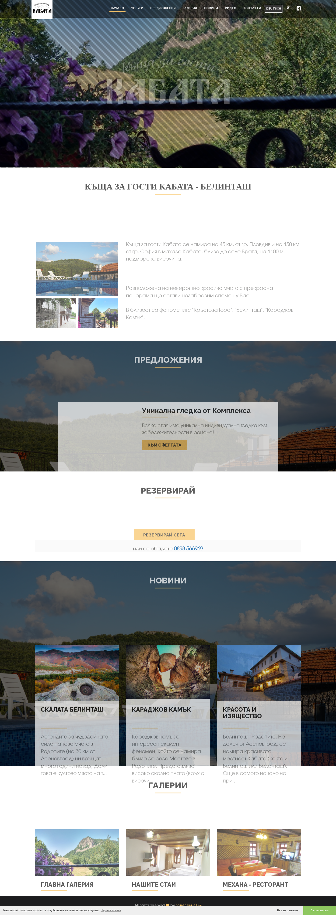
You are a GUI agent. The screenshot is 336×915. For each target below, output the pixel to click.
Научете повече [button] (111, 910)
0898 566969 (188, 548)
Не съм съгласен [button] (287, 910)
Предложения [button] (163, 8)
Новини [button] (211, 8)
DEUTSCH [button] (273, 8)
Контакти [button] (252, 8)
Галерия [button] (190, 8)
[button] (298, 8)
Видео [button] (230, 8)
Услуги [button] (137, 8)
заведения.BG (189, 905)
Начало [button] (117, 8)
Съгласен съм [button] (320, 910)
